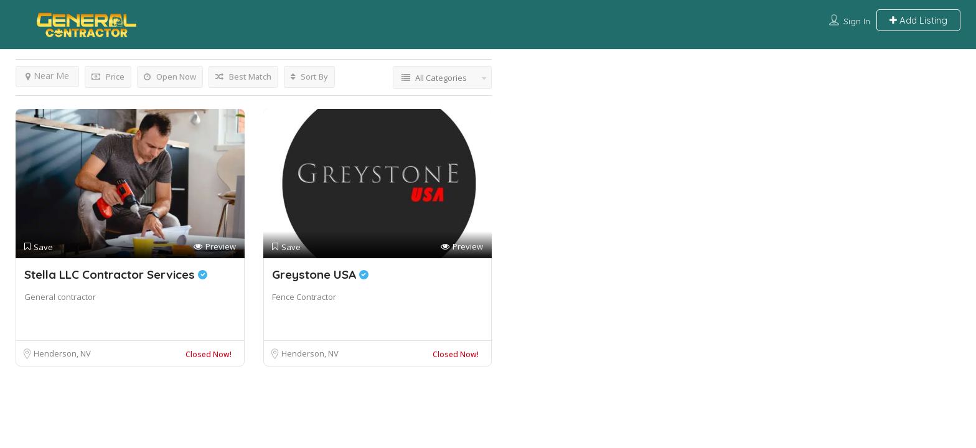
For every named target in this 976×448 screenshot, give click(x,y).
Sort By (309, 76)
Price (108, 76)
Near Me (47, 76)
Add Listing (918, 20)
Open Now (170, 76)
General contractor (60, 296)
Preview (215, 246)
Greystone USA (320, 274)
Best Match (243, 76)
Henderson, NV (62, 353)
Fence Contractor (304, 296)
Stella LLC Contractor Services (115, 274)
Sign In (856, 21)
